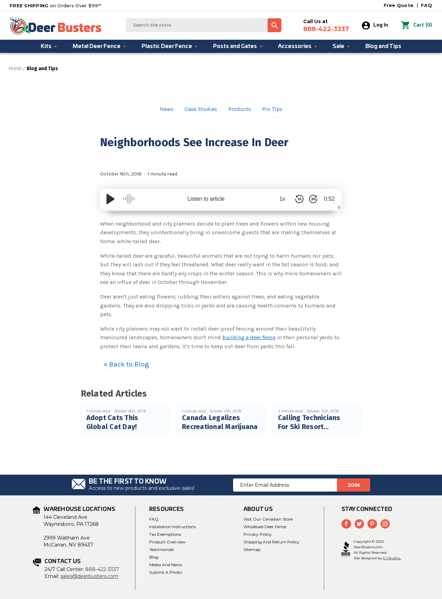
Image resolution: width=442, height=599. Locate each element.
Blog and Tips (383, 46)
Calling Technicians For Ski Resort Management (309, 426)
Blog (153, 557)
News (167, 109)
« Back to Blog (126, 364)
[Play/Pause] (110, 199)
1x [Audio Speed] (280, 199)
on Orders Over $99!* (55, 5)
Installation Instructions (172, 526)
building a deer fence (249, 337)
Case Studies (201, 109)
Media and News (165, 564)
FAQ (426, 5)
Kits (49, 46)
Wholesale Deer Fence (264, 526)
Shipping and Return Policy (271, 541)
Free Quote (399, 5)
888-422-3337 (102, 569)
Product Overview (167, 541)
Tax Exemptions (165, 534)
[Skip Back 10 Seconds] (297, 199)
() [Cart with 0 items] (416, 25)
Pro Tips (272, 109)
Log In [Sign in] (375, 25)
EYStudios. (392, 558)
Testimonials (161, 549)
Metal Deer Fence (100, 46)
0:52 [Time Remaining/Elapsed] (328, 199)
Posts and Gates (238, 46)
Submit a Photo (165, 572)
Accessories (298, 46)
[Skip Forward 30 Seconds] (311, 199)
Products (239, 109)
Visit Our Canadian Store (268, 519)
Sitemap (251, 549)
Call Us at (326, 25)
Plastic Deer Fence (170, 46)
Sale (342, 46)
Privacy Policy (257, 534)
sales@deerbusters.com (89, 576)
